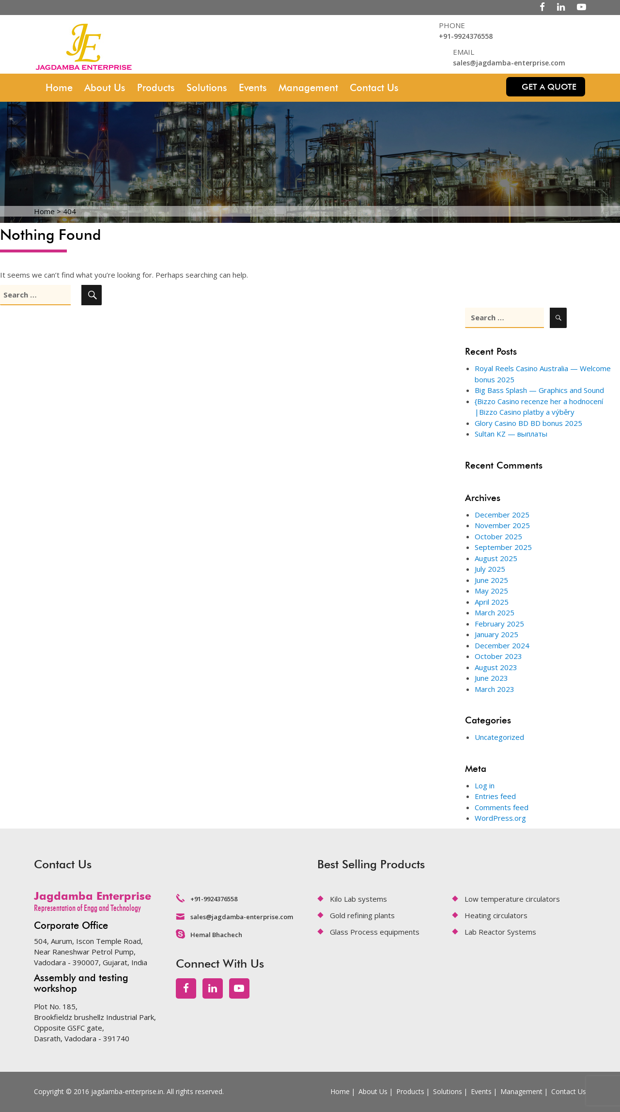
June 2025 (491, 580)
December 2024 (502, 645)
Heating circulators (496, 915)
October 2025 (498, 536)
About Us (104, 88)
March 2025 (494, 612)
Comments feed (501, 807)
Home (59, 88)
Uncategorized (499, 737)
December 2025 (502, 514)
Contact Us (374, 88)
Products (156, 88)
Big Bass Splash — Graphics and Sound (539, 390)
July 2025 (490, 569)
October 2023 (498, 656)
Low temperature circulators (512, 899)
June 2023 (491, 678)
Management (308, 88)
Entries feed (495, 796)
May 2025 (491, 590)
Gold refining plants (362, 915)
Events (253, 88)
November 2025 (502, 525)
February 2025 (499, 623)
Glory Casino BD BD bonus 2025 (528, 423)
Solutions (206, 88)
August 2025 (496, 558)
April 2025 (492, 602)
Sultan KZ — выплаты (511, 434)
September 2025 (503, 547)
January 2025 (496, 634)
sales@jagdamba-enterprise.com (509, 62)
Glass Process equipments (374, 932)
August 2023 (496, 667)
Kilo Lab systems (358, 899)
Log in (485, 785)
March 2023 (494, 689)
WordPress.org (500, 818)
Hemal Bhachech (216, 934)
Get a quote (549, 87)
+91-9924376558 (466, 36)
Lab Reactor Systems (500, 932)
